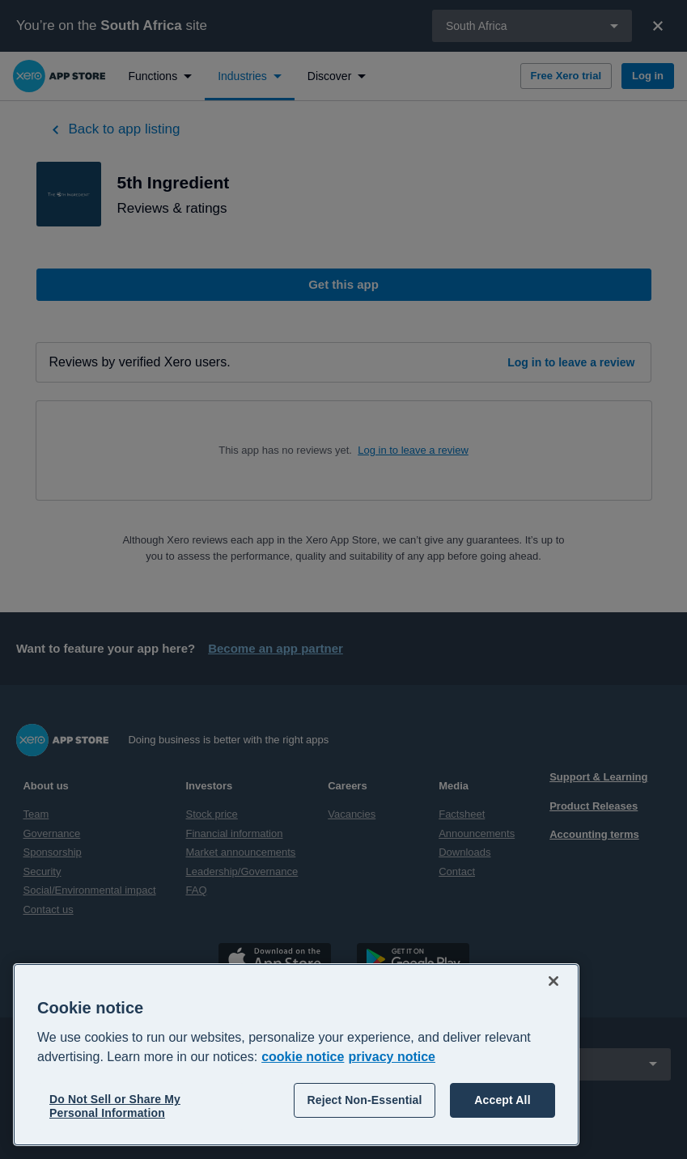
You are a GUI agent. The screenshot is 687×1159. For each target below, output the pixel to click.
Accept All (502, 1099)
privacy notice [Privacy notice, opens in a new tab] (391, 1057)
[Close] (553, 981)
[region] (296, 1054)
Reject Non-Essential (364, 1099)
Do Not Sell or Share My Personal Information (114, 1106)
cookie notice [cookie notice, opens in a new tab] (302, 1057)
